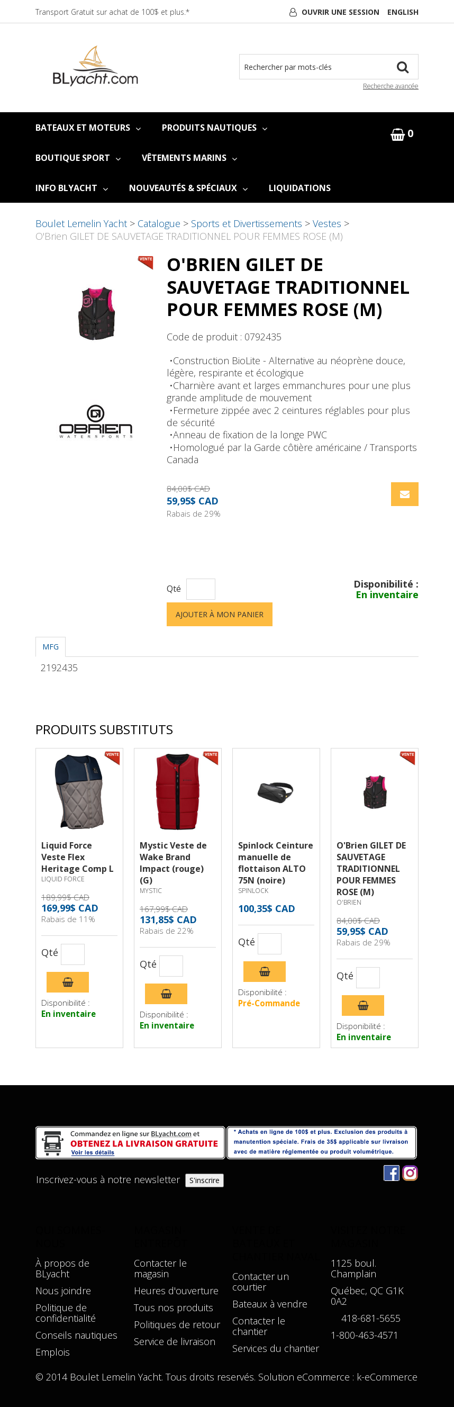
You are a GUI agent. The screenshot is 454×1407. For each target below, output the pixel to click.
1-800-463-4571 (364, 1335)
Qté (174, 589)
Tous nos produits (173, 1307)
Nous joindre (63, 1290)
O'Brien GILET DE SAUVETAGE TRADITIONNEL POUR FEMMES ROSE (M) (371, 869)
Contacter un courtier (260, 1281)
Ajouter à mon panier (220, 614)
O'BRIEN (349, 902)
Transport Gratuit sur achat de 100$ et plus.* (112, 12)
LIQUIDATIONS (300, 188)
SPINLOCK (253, 890)
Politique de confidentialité (65, 1312)
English (403, 12)
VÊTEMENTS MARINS (189, 158)
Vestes (327, 223)
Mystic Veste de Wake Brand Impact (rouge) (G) (173, 863)
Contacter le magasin (160, 1268)
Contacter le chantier (258, 1326)
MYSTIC (151, 890)
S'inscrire (204, 1180)
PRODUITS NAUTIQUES (214, 127)
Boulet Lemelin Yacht (81, 223)
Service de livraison (174, 1341)
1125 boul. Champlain (353, 1268)
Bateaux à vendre (269, 1303)
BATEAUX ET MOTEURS (88, 127)
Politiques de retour (177, 1324)
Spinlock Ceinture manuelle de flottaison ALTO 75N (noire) (275, 863)
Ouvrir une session (340, 12)
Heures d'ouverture (176, 1290)
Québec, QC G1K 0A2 (367, 1295)
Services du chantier (275, 1348)
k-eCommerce (387, 1376)
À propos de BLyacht (62, 1268)
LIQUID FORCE (63, 878)
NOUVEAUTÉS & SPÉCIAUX (188, 188)
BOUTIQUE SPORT (78, 158)
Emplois (52, 1352)
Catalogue (159, 223)
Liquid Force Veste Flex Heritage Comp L (77, 857)
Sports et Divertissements (246, 223)
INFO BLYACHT (71, 188)
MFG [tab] (50, 647)
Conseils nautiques (76, 1335)
